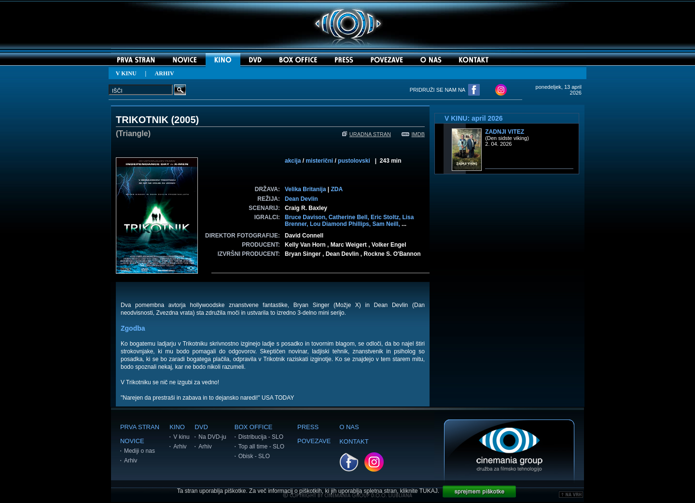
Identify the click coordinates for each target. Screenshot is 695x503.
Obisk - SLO (254, 456)
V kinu (181, 436)
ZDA (337, 189)
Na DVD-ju (212, 436)
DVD (201, 427)
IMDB (413, 134)
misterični (319, 160)
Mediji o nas (139, 450)
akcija (293, 160)
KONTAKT (353, 441)
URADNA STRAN (366, 134)
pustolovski (354, 160)
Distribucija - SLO (260, 436)
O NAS (349, 427)
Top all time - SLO (261, 446)
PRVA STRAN (139, 427)
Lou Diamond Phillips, (341, 224)
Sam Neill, (387, 224)
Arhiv (130, 460)
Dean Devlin (301, 199)
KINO (177, 427)
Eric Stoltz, (386, 217)
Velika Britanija (305, 189)
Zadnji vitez (504, 131)
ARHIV (164, 73)
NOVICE (132, 441)
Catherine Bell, (350, 217)
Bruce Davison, (307, 217)
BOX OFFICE (254, 427)
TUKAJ (428, 491)
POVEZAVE (314, 441)
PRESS (308, 427)
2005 (185, 119)
